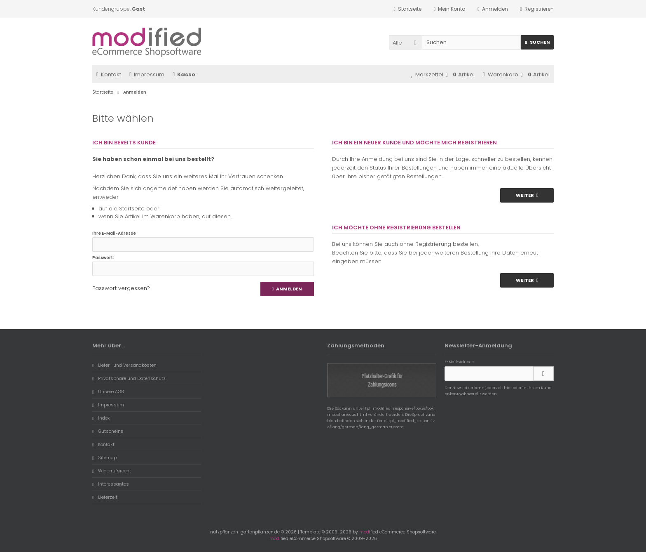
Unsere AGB (108, 391)
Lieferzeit (104, 497)
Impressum (146, 74)
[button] (405, 42)
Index (101, 418)
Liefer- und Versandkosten (124, 365)
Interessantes (110, 484)
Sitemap (104, 457)
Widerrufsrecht (111, 470)
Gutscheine (107, 431)
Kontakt (108, 74)
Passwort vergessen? (121, 288)
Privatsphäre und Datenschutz (129, 378)
